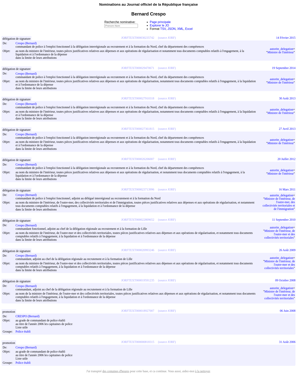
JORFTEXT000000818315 (137, 342)
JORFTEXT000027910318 (137, 98)
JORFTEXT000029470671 (137, 68)
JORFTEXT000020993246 (137, 250)
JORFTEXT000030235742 (137, 37)
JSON (171, 28)
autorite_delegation (281, 48)
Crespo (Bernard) (28, 43)
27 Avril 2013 (287, 128)
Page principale (160, 22)
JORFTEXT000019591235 (137, 280)
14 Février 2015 (285, 37)
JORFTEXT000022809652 (137, 219)
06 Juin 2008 (287, 310)
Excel (189, 28)
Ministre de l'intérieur (280, 52)
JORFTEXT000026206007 (137, 159)
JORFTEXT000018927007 (137, 310)
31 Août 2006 (287, 342)
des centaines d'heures (115, 371)
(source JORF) (167, 37)
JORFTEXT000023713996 (137, 189)
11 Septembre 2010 (283, 219)
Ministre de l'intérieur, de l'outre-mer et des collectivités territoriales (279, 234)
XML (180, 28)
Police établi (23, 331)
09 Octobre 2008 (285, 280)
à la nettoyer (202, 371)
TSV (163, 28)
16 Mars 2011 (287, 189)
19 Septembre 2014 (283, 68)
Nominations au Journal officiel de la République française (148, 4)
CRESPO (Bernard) (29, 316)
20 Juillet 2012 (286, 159)
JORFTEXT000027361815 (137, 128)
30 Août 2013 (287, 98)
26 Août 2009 (287, 250)
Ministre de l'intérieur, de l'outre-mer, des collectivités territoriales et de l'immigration (279, 203)
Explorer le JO (159, 25)
